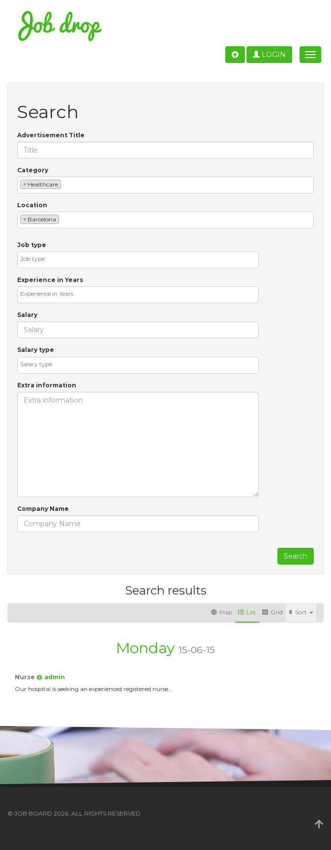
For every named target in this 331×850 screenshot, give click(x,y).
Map (221, 612)
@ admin (50, 677)
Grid (272, 612)
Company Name (43, 508)
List (247, 612)
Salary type (35, 349)
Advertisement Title (51, 135)
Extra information (46, 385)
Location (32, 205)
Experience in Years (50, 279)
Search (295, 556)
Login (269, 54)
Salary (27, 314)
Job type (31, 245)
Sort (301, 612)
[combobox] (165, 185)
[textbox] (65, 184)
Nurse (25, 677)
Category (32, 170)
